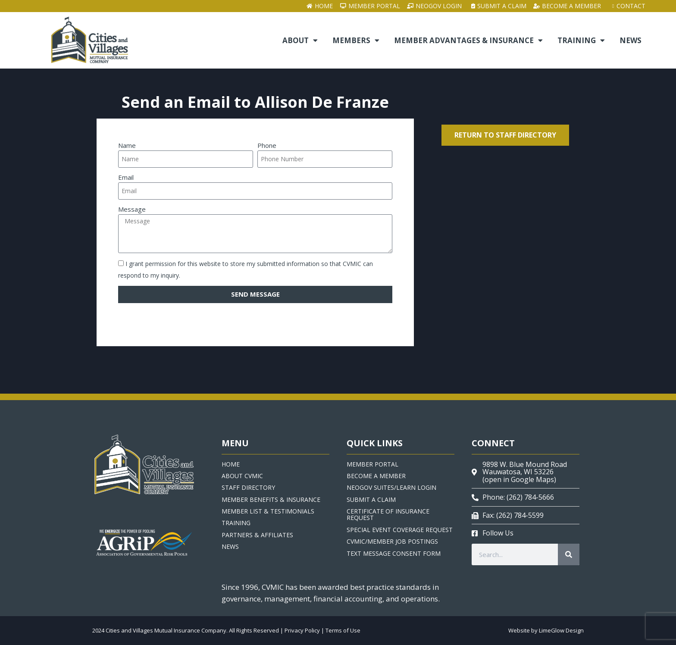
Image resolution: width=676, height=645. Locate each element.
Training (581, 40)
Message (132, 209)
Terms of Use (342, 630)
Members (355, 40)
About (300, 40)
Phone (266, 145)
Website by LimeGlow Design (546, 630)
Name (127, 145)
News (631, 40)
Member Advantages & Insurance (468, 40)
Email (126, 177)
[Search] (568, 554)
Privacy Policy (302, 630)
